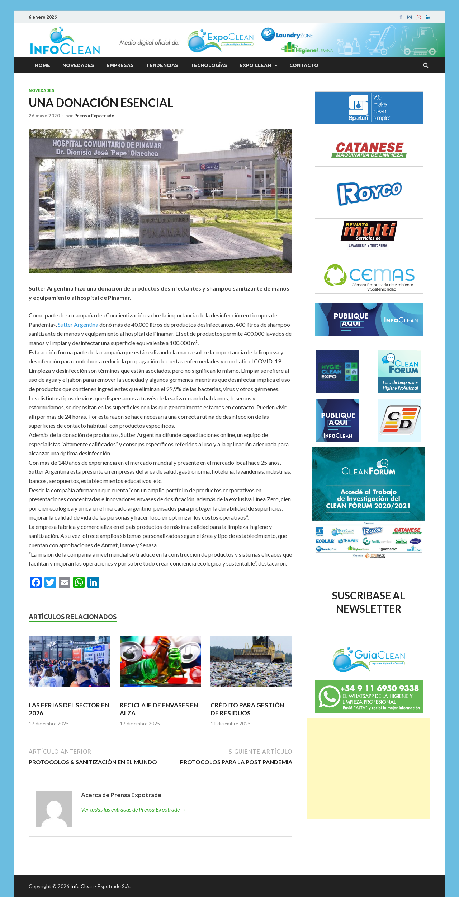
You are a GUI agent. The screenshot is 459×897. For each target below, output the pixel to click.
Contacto (303, 65)
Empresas (120, 65)
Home (42, 65)
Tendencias (162, 65)
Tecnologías (208, 65)
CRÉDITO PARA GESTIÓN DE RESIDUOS (247, 709)
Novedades (78, 65)
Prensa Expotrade (94, 115)
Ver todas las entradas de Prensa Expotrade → (133, 809)
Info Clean (82, 886)
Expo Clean (255, 65)
